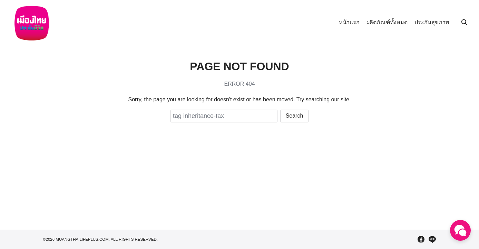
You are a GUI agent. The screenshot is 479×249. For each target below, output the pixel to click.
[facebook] (421, 239)
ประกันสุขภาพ (431, 22)
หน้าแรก (349, 22)
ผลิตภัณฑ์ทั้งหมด (387, 22)
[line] (432, 239)
